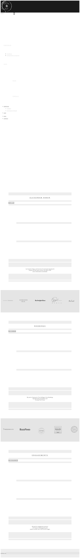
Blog (14, 81)
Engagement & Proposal (13, 56)
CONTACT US (3, 553)
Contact (16, 96)
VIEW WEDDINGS (12, 331)
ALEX (5, 64)
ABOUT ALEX (11, 203)
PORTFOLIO (7, 45)
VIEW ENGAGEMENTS (13, 460)
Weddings (9, 54)
